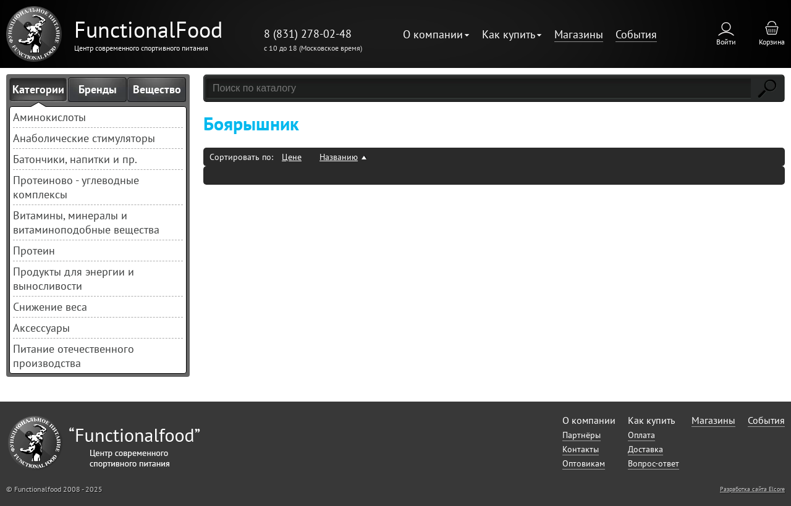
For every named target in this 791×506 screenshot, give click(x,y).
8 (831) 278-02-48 (308, 34)
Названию (338, 156)
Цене (292, 156)
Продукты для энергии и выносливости (73, 278)
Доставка (645, 449)
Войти (726, 41)
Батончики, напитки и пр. (75, 159)
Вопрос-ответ (653, 463)
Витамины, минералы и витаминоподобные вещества (86, 222)
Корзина (772, 41)
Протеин (34, 250)
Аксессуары (41, 328)
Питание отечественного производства (73, 356)
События (636, 34)
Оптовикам (583, 463)
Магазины (578, 34)
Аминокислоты (49, 117)
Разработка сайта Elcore (752, 489)
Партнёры (581, 435)
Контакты (580, 449)
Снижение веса (50, 307)
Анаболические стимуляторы (84, 138)
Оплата (641, 435)
